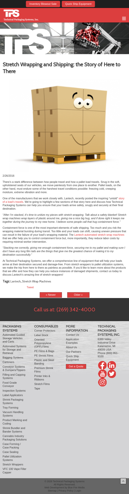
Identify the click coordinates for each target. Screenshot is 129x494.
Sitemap (52, 490)
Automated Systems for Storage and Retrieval (14, 350)
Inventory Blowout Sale (43, 3)
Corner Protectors (44, 330)
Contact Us (72, 334)
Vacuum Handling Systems (13, 414)
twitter (119, 3)
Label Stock (41, 335)
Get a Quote (76, 366)
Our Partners (73, 351)
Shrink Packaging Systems (13, 401)
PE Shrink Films (43, 355)
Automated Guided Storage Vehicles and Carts (14, 338)
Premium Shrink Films (43, 370)
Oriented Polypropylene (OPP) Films (42, 343)
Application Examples (72, 341)
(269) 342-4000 (75, 309)
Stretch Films (42, 384)
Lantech (15, 281)
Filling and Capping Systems (14, 376)
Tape (37, 388)
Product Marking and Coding (15, 422)
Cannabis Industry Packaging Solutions (15, 438)
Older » (78, 294)
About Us (71, 347)
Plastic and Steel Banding (44, 362)
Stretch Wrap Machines (36, 281)
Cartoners (8, 362)
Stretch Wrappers (13, 464)
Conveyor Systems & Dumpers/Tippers (14, 368)
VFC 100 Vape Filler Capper (14, 471)
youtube (112, 3)
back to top (123, 481)
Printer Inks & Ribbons (42, 378)
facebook (100, 3)
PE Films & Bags (44, 351)
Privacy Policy (66, 490)
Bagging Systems (13, 357)
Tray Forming (10, 407)
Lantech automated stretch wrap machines (99, 234)
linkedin (106, 3)
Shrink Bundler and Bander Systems (14, 430)
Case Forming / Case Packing (12, 446)
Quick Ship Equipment (78, 3)
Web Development (54, 487)
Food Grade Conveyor (10, 384)
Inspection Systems (14, 390)
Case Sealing (10, 452)
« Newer (51, 294)
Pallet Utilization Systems (12, 458)
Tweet (30, 287)
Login (78, 490)
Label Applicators (13, 395)
